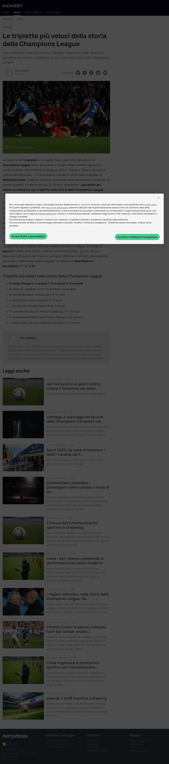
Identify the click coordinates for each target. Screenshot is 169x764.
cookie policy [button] (150, 204)
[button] (158, 201)
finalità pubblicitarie (47, 213)
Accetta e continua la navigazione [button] (137, 237)
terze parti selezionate (57, 207)
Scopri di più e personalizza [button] (28, 236)
